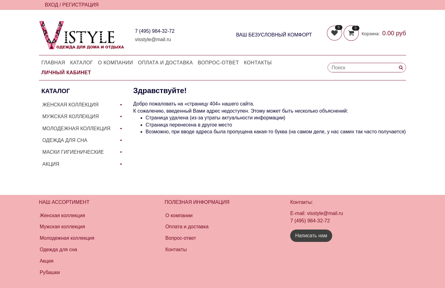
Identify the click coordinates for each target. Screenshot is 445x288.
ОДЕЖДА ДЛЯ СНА (64, 140)
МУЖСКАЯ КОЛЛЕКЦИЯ (70, 116)
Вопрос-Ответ (218, 62)
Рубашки (50, 272)
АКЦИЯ (50, 164)
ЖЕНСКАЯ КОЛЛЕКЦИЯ (70, 104)
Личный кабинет (66, 72)
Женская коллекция (62, 215)
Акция (46, 261)
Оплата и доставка (165, 62)
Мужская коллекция (62, 226)
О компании (115, 62)
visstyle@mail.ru (153, 39)
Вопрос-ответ (180, 238)
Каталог (81, 62)
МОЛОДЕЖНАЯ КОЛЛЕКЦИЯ (76, 128)
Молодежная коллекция (67, 238)
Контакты (258, 62)
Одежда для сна (58, 249)
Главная (53, 62)
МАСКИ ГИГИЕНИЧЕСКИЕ (73, 152)
